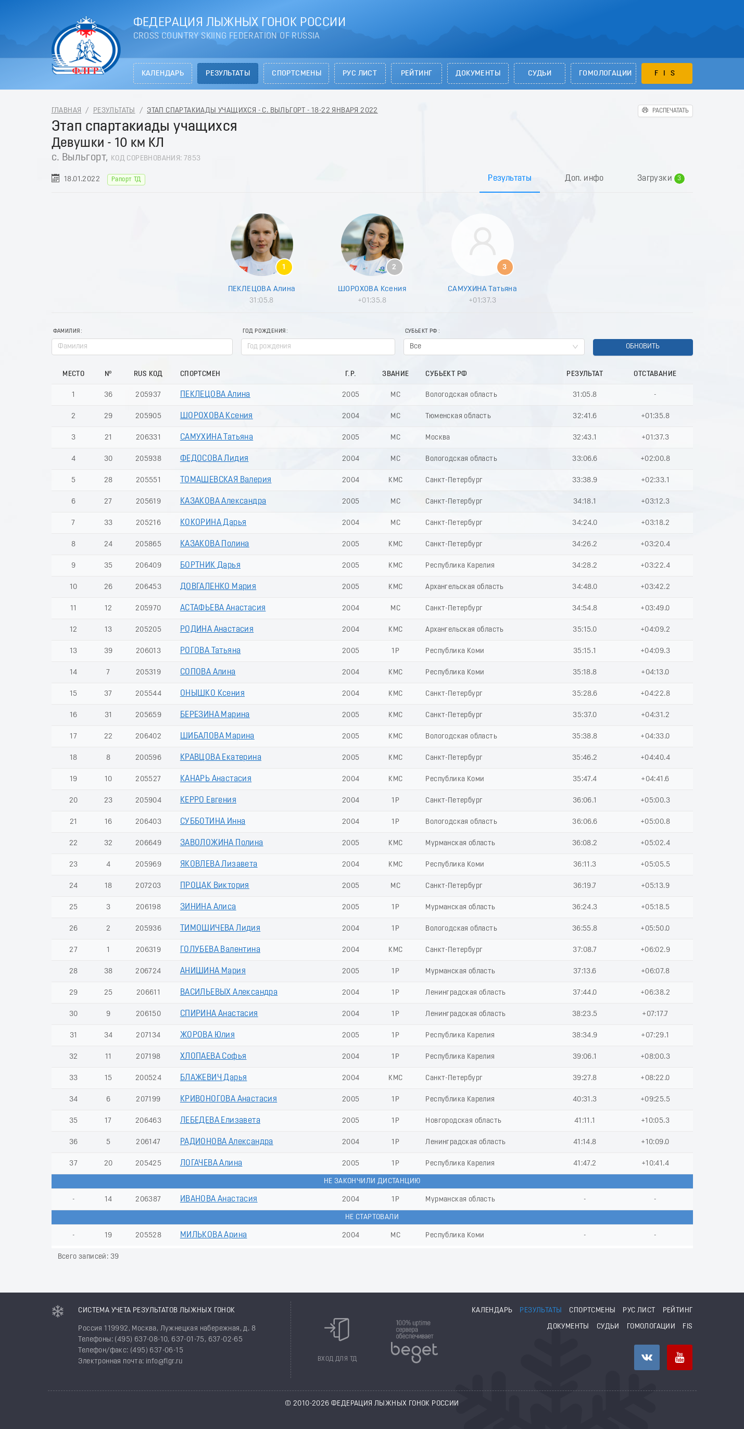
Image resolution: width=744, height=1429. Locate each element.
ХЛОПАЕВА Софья (213, 1056)
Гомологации (605, 74)
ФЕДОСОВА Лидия (214, 459)
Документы (478, 74)
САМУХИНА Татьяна (482, 289)
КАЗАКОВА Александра (223, 501)
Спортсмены (296, 74)
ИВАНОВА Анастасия (219, 1199)
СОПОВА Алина (208, 672)
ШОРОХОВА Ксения (372, 289)
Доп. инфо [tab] (584, 178)
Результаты (228, 74)
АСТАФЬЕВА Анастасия (223, 608)
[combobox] (494, 347)
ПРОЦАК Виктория (214, 886)
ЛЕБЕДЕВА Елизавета (220, 1121)
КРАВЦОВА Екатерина (220, 758)
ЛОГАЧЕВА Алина (211, 1163)
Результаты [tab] (510, 178)
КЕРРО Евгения (208, 800)
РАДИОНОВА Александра (226, 1142)
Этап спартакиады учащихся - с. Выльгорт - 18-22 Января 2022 (262, 111)
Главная (67, 111)
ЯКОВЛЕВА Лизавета (219, 864)
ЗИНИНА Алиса (208, 907)
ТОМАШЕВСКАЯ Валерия (226, 480)
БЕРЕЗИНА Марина (215, 715)
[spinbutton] (318, 347)
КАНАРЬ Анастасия (215, 779)
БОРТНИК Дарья (210, 565)
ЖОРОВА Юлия (207, 1035)
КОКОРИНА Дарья (213, 523)
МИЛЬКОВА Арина (213, 1235)
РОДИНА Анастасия (217, 629)
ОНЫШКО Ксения (212, 694)
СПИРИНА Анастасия (219, 1014)
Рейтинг (417, 74)
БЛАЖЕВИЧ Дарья (213, 1078)
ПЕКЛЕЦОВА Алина (262, 289)
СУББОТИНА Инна (213, 822)
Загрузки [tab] (661, 178)
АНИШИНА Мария (213, 971)
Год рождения (264, 331)
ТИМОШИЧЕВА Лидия (220, 928)
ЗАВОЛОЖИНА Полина (221, 843)
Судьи (539, 74)
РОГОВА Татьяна (210, 651)
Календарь (163, 74)
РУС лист (360, 74)
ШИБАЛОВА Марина (217, 736)
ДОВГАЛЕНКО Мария (218, 587)
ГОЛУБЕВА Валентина (220, 950)
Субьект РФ (421, 331)
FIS (667, 74)
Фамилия (66, 331)
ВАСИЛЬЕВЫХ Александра (229, 992)
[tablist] (372, 178)
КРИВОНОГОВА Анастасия (228, 1099)
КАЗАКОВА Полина (214, 544)
